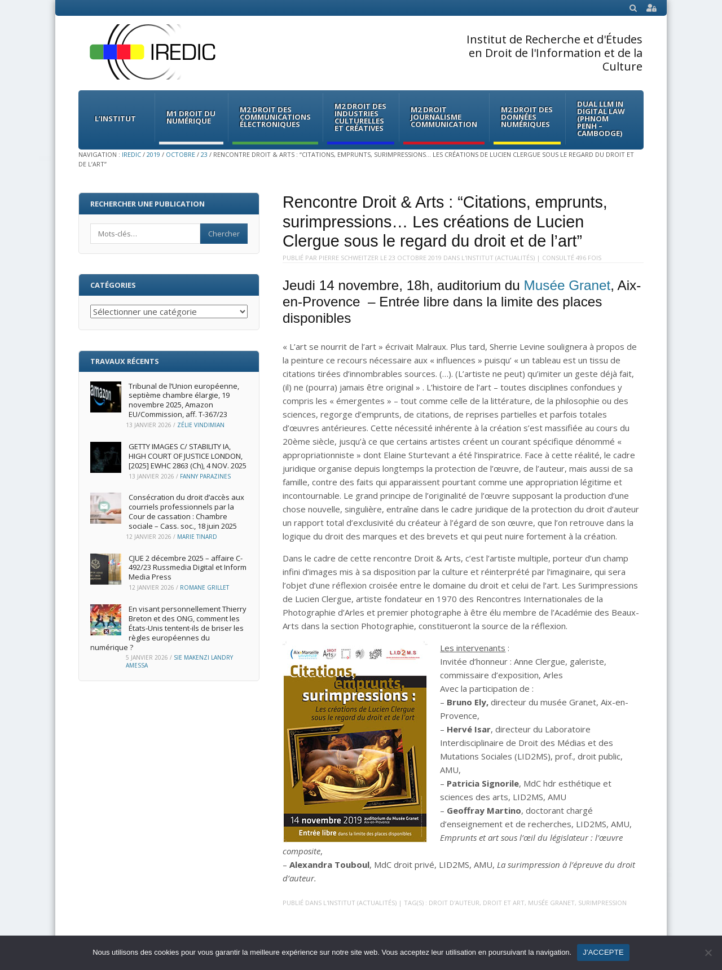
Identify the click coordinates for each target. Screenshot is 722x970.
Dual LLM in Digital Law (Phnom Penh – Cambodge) (601, 118)
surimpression (602, 902)
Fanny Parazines (205, 476)
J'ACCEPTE (603, 952)
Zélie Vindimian (200, 425)
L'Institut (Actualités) (498, 257)
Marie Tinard (197, 537)
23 (204, 154)
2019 (153, 154)
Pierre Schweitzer (348, 257)
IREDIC (131, 154)
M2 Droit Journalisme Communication (444, 116)
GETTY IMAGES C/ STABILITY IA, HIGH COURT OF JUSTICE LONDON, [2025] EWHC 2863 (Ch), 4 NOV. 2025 (187, 456)
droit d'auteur (454, 902)
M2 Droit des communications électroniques (275, 116)
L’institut (115, 118)
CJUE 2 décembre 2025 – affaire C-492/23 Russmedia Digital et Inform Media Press (187, 567)
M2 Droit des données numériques (527, 116)
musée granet (551, 902)
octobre (180, 154)
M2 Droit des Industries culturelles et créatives (360, 117)
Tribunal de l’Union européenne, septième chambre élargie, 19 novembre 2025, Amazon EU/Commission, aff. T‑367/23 (184, 400)
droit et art (504, 902)
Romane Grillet (204, 587)
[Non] (708, 952)
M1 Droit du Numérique (190, 117)
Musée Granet (567, 285)
